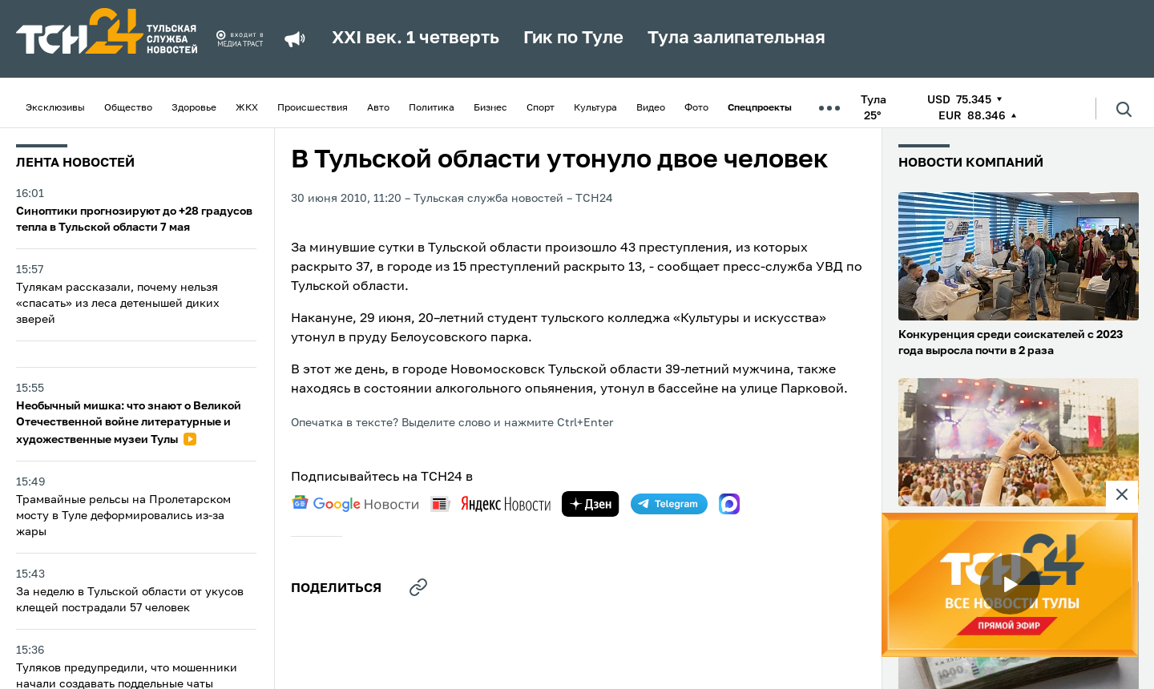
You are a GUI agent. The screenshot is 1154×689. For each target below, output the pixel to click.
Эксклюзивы (55, 108)
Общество (128, 108)
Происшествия (312, 108)
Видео (650, 108)
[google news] (355, 504)
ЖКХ (247, 108)
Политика (431, 108)
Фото (696, 108)
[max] (729, 504)
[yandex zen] (590, 504)
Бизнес (490, 108)
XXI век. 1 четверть (415, 38)
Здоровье (193, 108)
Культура (595, 108)
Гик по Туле (573, 38)
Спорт (541, 108)
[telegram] (669, 504)
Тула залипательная (736, 38)
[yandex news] (490, 503)
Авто (378, 108)
